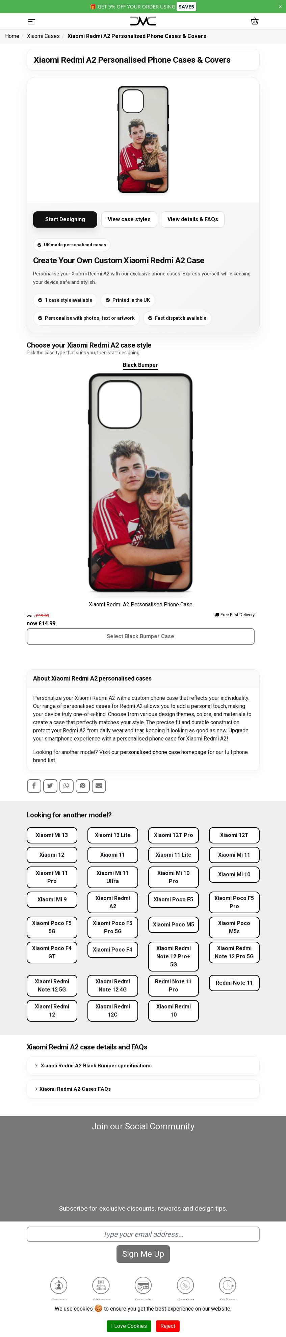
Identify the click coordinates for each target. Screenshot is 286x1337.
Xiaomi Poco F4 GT (52, 952)
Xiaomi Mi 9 (52, 899)
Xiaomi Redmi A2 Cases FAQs (72, 1089)
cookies (83, 1308)
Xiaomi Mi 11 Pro (52, 877)
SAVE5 (186, 6)
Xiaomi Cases (43, 36)
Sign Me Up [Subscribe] (143, 1254)
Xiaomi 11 (112, 855)
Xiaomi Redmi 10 (173, 1010)
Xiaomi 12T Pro (173, 835)
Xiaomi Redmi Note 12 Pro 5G (234, 952)
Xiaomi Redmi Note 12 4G (113, 985)
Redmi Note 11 (234, 983)
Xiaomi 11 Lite (173, 855)
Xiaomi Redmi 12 (52, 1010)
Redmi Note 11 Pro (173, 985)
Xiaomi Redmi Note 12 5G (52, 985)
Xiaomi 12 (52, 855)
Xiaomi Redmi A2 (113, 902)
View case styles (129, 219)
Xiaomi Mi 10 (234, 874)
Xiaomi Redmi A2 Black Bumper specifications (92, 1066)
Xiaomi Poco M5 (173, 924)
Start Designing (65, 219)
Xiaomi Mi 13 (52, 835)
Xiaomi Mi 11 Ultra (113, 877)
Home (12, 36)
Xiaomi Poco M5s (234, 927)
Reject (167, 1326)
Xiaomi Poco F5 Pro (234, 902)
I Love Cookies (129, 1326)
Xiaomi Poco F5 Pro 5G (112, 927)
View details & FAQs (192, 219)
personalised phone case (150, 752)
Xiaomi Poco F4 (112, 949)
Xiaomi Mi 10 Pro (173, 877)
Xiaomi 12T (234, 835)
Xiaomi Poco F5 (173, 899)
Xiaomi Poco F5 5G (52, 927)
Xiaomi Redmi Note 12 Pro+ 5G (173, 956)
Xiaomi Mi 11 (234, 855)
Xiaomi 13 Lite (113, 835)
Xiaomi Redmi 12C (113, 1010)
